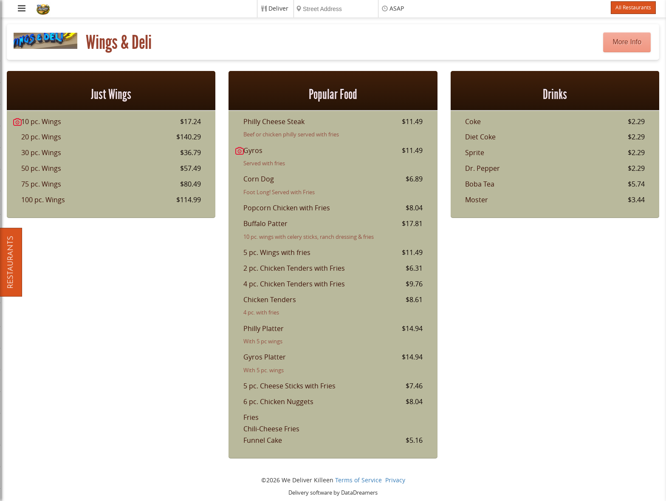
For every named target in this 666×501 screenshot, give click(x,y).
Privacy (395, 480)
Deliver (278, 8)
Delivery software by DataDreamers (333, 493)
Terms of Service (358, 480)
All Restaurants (633, 8)
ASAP (396, 8)
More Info (627, 41)
